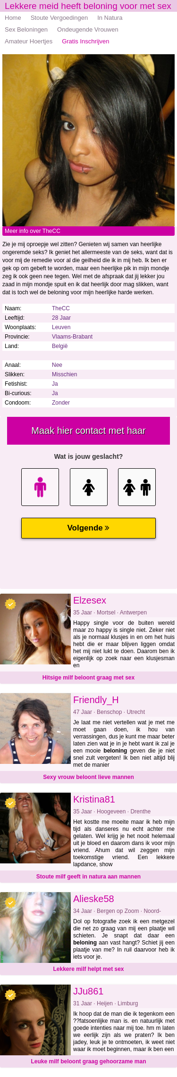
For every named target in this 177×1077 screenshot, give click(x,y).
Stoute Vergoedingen (59, 17)
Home (13, 17)
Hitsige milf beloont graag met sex (88, 677)
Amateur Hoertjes (28, 41)
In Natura (109, 17)
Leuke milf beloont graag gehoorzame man (88, 1061)
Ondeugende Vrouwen (87, 29)
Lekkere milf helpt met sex (88, 969)
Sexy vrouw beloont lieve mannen (88, 777)
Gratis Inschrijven (85, 41)
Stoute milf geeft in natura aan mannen (88, 876)
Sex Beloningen (26, 29)
